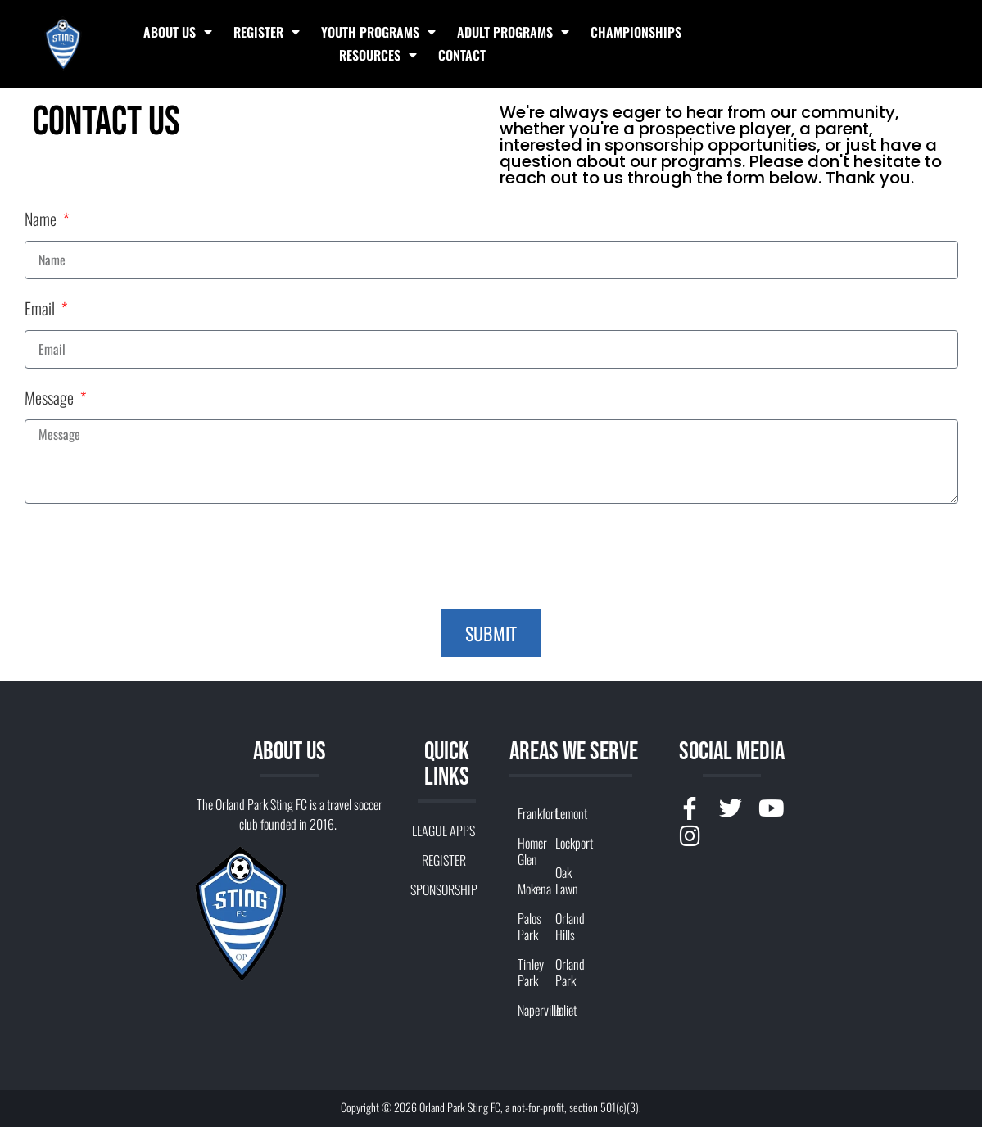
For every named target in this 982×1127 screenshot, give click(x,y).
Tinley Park (528, 972)
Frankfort (528, 813)
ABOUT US (177, 31)
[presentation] (149, 556)
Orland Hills (566, 926)
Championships (636, 32)
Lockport (566, 843)
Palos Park (528, 926)
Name (42, 220)
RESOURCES (378, 54)
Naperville (528, 1010)
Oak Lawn (566, 880)
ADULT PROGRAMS (513, 31)
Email (41, 310)
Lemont (566, 813)
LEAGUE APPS (443, 830)
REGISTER (266, 31)
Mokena (528, 888)
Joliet (566, 1010)
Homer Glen (528, 851)
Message (51, 399)
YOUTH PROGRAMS (378, 31)
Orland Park (566, 972)
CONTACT (443, 919)
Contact (462, 55)
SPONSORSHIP (443, 889)
